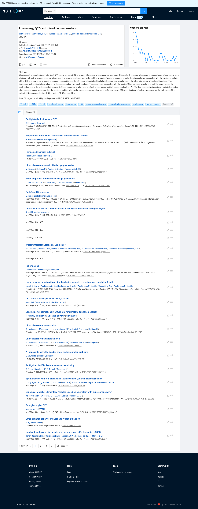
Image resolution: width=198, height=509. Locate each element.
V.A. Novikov (31, 249)
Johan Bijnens (32, 436)
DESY (39, 422)
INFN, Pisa (50, 182)
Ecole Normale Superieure (45, 139)
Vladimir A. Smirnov (56, 169)
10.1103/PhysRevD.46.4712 (37, 292)
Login (191, 11)
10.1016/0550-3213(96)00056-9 (93, 319)
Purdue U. (47, 382)
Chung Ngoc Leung (34, 382)
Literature (48, 17)
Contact (160, 486)
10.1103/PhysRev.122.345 (143, 399)
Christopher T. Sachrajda (36, 270)
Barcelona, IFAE (39, 34)
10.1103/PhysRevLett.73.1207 (129, 332)
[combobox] (98, 11)
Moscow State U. (73, 169)
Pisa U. (39, 182)
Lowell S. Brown (32, 286)
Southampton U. (55, 270)
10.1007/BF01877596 (71, 426)
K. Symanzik (31, 422)
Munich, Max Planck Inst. (54, 302)
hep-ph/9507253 (67, 319)
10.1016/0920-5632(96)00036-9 (80, 276)
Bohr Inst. (41, 123)
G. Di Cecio (30, 182)
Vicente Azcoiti (32, 409)
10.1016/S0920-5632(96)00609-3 (103, 412)
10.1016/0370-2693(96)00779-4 (92, 372)
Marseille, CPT (95, 34)
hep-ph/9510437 (67, 172)
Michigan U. (41, 169)
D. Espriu (29, 369)
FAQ (69, 472)
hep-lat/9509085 (55, 276)
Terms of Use (35, 486)
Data (133, 17)
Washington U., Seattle (50, 286)
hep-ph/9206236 (67, 439)
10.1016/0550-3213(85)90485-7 (71, 215)
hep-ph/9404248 (104, 332)
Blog (159, 472)
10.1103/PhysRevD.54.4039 (70, 345)
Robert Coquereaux (34, 156)
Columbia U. (46, 212)
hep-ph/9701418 (33, 48)
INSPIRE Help (73, 477)
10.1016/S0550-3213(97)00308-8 (37, 51)
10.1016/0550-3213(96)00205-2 (93, 172)
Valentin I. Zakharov (117, 249)
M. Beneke (30, 169)
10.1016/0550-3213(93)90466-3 (93, 439)
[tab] (27, 112)
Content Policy (35, 477)
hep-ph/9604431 (67, 372)
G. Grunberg (31, 356)
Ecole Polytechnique (45, 356)
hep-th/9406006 (72, 186)
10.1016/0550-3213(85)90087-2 (96, 252)
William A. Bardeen (80, 382)
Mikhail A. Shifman (59, 249)
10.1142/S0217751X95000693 (97, 186)
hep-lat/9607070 (77, 412)
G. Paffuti (61, 182)
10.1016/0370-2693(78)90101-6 (79, 145)
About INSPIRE (35, 472)
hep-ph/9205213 (148, 289)
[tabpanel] (99, 283)
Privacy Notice (35, 481)
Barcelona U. (40, 369)
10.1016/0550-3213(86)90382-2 (71, 385)
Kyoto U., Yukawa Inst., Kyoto (101, 382)
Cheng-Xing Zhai (105, 286)
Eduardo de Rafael (80, 34)
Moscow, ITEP (44, 249)
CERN (42, 409)
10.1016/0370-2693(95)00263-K (71, 359)
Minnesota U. (44, 329)
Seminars (96, 17)
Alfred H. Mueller (33, 212)
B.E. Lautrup (31, 123)
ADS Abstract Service (35, 57)
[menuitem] (170, 11)
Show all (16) (168, 104)
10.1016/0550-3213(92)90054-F (71, 305)
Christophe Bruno (53, 436)
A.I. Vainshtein (88, 249)
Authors (66, 17)
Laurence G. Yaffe (68, 286)
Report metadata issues (77, 481)
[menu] (172, 11)
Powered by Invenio (25, 504)
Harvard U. (48, 156)
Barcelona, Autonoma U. (60, 34)
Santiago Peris (25, 34)
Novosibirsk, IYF (61, 329)
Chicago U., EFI (47, 396)
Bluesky (160, 477)
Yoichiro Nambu (32, 396)
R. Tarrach (51, 369)
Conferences (116, 17)
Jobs (80, 17)
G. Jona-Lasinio (61, 396)
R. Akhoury (30, 316)
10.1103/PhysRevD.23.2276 (65, 159)
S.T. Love (57, 382)
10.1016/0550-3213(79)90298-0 (79, 202)
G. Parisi (29, 139)
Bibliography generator (122, 472)
